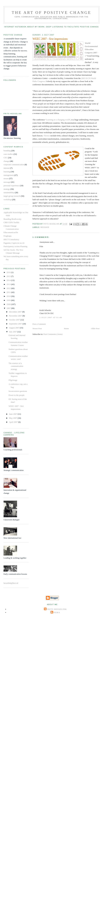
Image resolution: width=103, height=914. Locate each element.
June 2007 (13, 414)
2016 (9, 272)
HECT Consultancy (11, 239)
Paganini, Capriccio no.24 (14, 243)
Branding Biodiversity (12, 219)
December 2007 (15, 312)
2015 (9, 276)
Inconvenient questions (17, 391)
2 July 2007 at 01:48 (51, 317)
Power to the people (16, 395)
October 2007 (14, 320)
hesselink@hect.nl (11, 583)
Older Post (95, 328)
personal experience (12, 185)
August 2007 (14, 328)
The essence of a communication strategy (15, 366)
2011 (9, 292)
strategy (7, 189)
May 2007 (13, 418)
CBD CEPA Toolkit (11, 222)
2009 (9, 300)
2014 (9, 280)
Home (66, 328)
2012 (9, 288)
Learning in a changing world (58, 120)
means (6, 178)
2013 (9, 284)
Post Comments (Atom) (53, 334)
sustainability (9, 192)
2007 (9, 308)
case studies (8, 154)
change (6, 161)
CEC (5, 157)
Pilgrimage (12, 380)
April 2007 (13, 422)
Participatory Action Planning (15, 246)
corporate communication (14, 164)
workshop (7, 199)
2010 (9, 296)
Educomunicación (11, 232)
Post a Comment (39, 324)
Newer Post (37, 328)
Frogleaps (7, 236)
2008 (9, 304)
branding (7, 150)
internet (7, 168)
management (9, 175)
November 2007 (15, 316)
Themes (47, 135)
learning (7, 171)
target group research (12, 196)
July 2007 (13, 332)
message (45, 227)
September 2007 (16, 324)
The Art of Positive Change (51, 12)
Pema (57, 612)
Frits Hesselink (57, 609)
